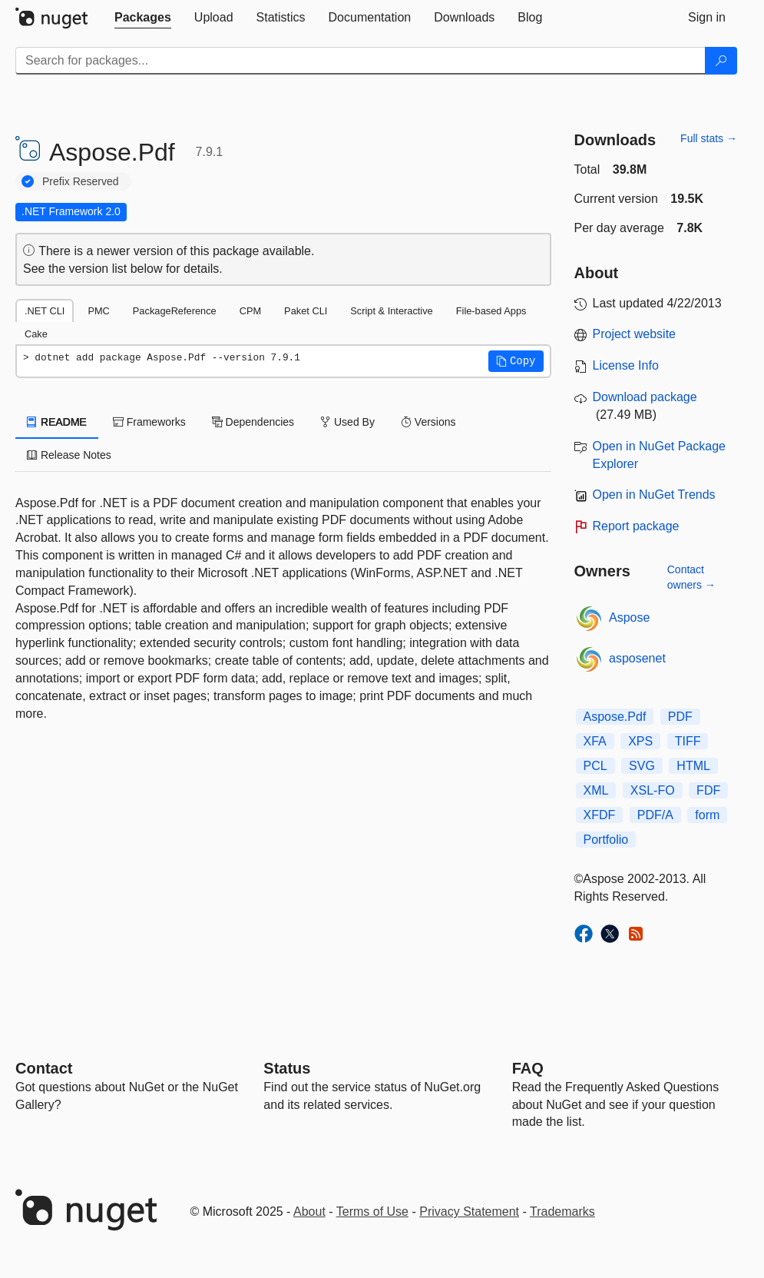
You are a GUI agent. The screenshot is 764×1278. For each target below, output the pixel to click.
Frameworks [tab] (149, 422)
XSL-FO (652, 790)
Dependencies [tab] (253, 422)
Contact (43, 1068)
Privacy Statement (469, 1211)
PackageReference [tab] (175, 311)
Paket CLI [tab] (305, 311)
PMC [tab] (98, 311)
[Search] (721, 61)
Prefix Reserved (80, 181)
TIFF (688, 741)
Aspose (629, 617)
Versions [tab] (428, 422)
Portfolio (606, 839)
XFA (595, 741)
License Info (626, 365)
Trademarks (562, 1211)
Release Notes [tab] (69, 455)
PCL (595, 765)
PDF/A (655, 815)
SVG (642, 765)
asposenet (637, 658)
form (707, 815)
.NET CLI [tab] (44, 311)
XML (596, 790)
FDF (708, 790)
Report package (636, 526)
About (309, 1211)
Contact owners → (691, 577)
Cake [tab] (36, 334)
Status (286, 1068)
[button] (516, 361)
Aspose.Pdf (615, 716)
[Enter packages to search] (360, 61)
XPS (640, 741)
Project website (634, 333)
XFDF (600, 815)
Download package (645, 396)
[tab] (143, 18)
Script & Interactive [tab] (391, 311)
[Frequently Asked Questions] (528, 1068)
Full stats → (708, 138)
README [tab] (57, 422)
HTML (693, 765)
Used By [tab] (347, 422)
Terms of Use (372, 1211)
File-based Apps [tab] (491, 311)
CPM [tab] (250, 311)
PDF (680, 716)
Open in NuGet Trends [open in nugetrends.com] (654, 494)
